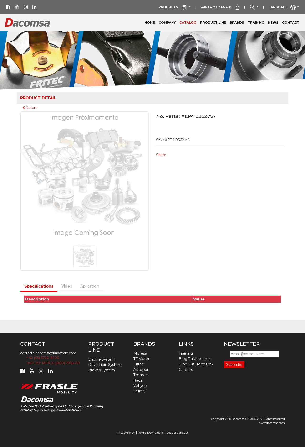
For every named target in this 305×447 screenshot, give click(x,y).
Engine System (101, 359)
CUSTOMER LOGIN (219, 7)
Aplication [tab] (89, 286)
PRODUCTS (173, 7)
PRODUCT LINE (213, 22)
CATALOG (187, 22)
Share (161, 155)
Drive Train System (105, 364)
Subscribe (234, 365)
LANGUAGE (283, 7)
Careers (186, 369)
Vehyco (140, 385)
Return (29, 107)
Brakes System (101, 370)
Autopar (140, 369)
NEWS (273, 22)
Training (186, 353)
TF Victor (141, 358)
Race (138, 380)
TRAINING (256, 22)
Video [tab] (66, 286)
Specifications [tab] (38, 286)
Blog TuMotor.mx (194, 358)
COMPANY (168, 22)
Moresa (140, 353)
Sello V (139, 391)
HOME (150, 22)
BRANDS (237, 22)
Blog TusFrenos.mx (196, 364)
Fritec (138, 364)
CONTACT (290, 22)
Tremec (140, 375)
